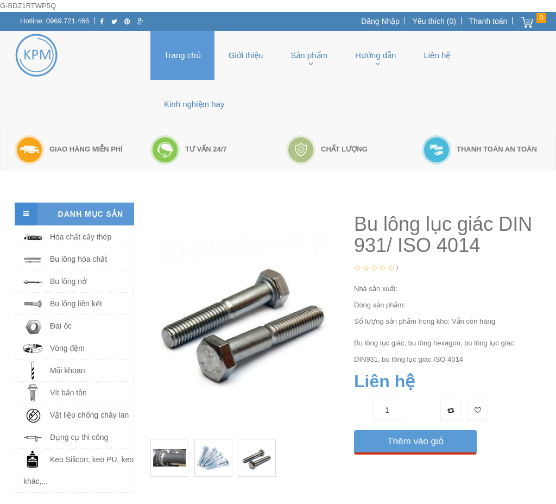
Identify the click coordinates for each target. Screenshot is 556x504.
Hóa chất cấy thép (67, 237)
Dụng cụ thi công (65, 437)
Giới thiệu (246, 55)
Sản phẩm (308, 55)
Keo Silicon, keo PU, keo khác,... (78, 467)
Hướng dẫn (375, 55)
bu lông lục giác (92, 186)
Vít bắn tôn (55, 392)
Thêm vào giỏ (415, 441)
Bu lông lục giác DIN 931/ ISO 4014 (195, 186)
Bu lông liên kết (62, 303)
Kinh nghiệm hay (194, 104)
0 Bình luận (419, 267)
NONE (410, 288)
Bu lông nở (55, 281)
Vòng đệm (54, 348)
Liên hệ (437, 55)
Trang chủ (182, 55)
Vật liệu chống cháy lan (76, 415)
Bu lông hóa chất (65, 259)
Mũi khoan (54, 370)
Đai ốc (47, 326)
